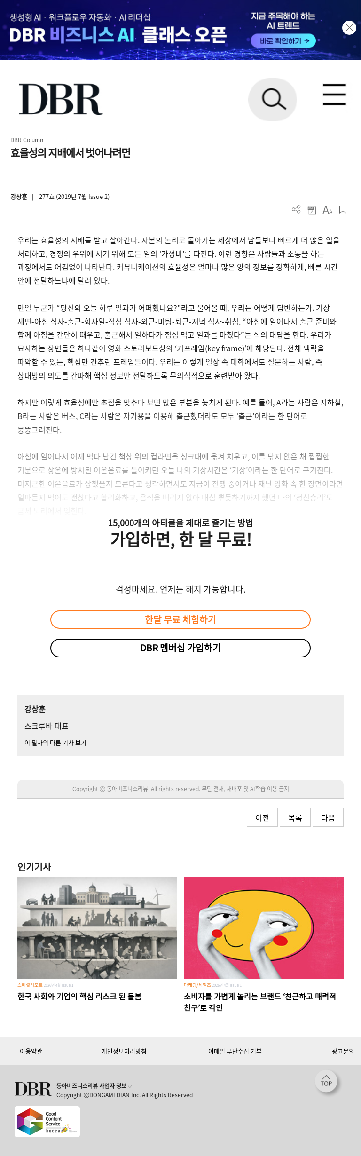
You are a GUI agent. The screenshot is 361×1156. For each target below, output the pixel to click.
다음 (328, 817)
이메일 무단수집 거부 (235, 1050)
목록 (295, 817)
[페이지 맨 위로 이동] (328, 1083)
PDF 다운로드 (312, 209)
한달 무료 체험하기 (180, 619)
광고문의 (343, 1050)
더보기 (296, 209)
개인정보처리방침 (124, 1050)
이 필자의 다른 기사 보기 (55, 742)
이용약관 (31, 1050)
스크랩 (343, 209)
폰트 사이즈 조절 (327, 209)
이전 (262, 817)
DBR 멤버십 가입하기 (180, 647)
